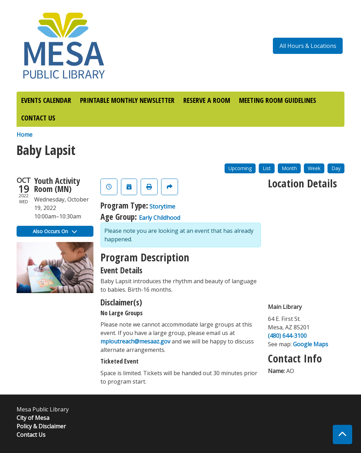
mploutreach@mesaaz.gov (135, 341)
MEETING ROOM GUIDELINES (277, 100)
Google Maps (310, 344)
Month (289, 168)
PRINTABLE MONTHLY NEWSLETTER (127, 100)
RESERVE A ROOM (206, 100)
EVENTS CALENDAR (46, 100)
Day (336, 168)
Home (24, 134)
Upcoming (240, 168)
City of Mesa (33, 418)
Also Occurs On (55, 231)
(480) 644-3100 (287, 336)
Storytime (162, 206)
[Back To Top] (342, 434)
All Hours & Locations (308, 46)
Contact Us (31, 435)
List (267, 168)
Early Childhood (159, 218)
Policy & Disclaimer (41, 426)
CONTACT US (38, 118)
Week (314, 168)
